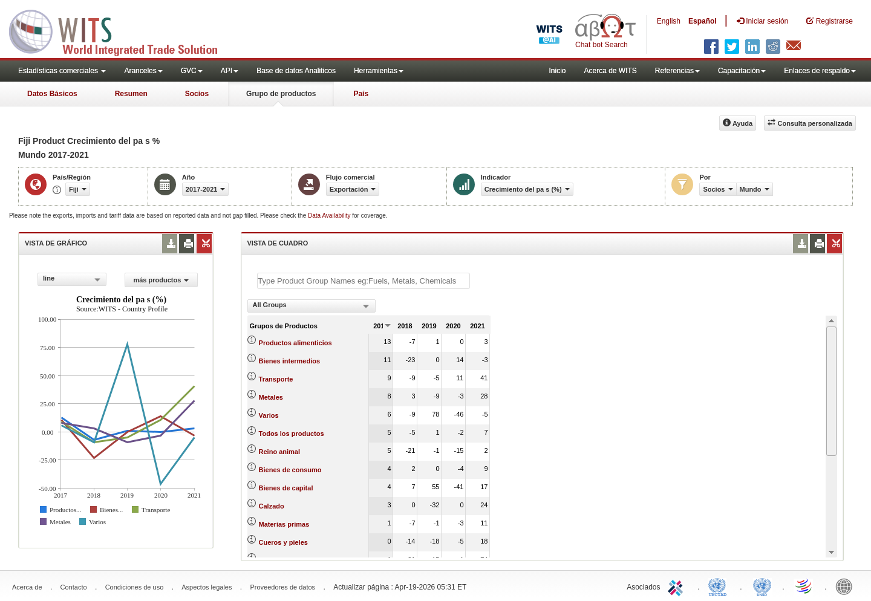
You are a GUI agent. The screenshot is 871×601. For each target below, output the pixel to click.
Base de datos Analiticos (296, 71)
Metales (271, 397)
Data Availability (330, 215)
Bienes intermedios (289, 361)
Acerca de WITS (610, 71)
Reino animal (279, 451)
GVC (192, 71)
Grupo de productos (281, 93)
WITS (121, 30)
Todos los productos (291, 433)
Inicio (557, 71)
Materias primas (284, 524)
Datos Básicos (52, 93)
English (668, 21)
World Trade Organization (804, 586)
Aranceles (143, 71)
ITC (677, 586)
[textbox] (363, 281)
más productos (161, 280)
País (360, 93)
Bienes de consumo (290, 469)
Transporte (276, 379)
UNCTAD (720, 586)
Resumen (131, 93)
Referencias (677, 71)
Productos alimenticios (295, 342)
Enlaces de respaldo (820, 71)
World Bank (847, 586)
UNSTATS (762, 586)
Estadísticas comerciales (62, 71)
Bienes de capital (286, 488)
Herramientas (378, 71)
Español (702, 21)
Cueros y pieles (283, 542)
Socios (197, 93)
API (229, 71)
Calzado (271, 506)
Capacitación (742, 71)
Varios (269, 415)
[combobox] (72, 279)
